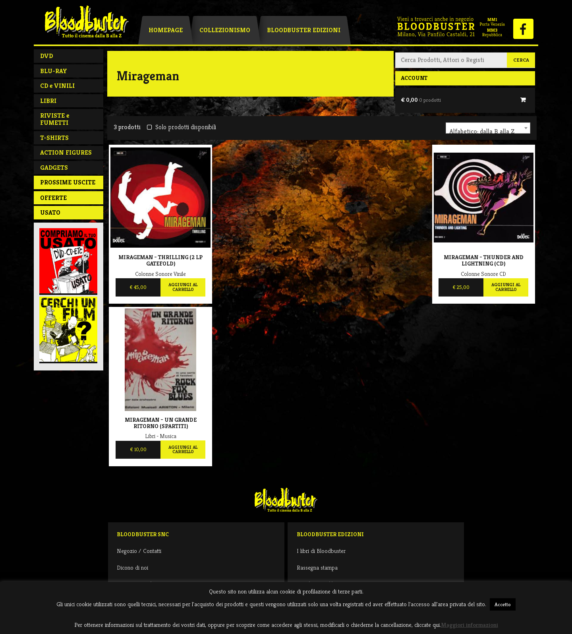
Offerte (53, 198)
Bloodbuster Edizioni (303, 30)
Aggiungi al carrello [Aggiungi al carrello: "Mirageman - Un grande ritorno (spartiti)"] (182, 449)
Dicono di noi (132, 567)
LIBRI (48, 101)
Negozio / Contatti (139, 551)
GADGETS (54, 167)
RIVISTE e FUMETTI (54, 119)
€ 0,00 (421, 99)
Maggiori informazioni (469, 624)
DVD (46, 56)
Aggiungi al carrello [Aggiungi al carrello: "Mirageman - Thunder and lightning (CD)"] (505, 287)
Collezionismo (224, 30)
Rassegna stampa (317, 567)
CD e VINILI (57, 85)
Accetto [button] (503, 604)
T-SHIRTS (54, 138)
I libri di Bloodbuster (321, 551)
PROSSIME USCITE (67, 182)
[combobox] (488, 128)
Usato (50, 212)
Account (414, 77)
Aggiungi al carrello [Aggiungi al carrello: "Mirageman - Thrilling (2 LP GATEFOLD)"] (182, 287)
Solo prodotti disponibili (181, 127)
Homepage (166, 30)
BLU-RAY (53, 71)
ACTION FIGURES (66, 152)
